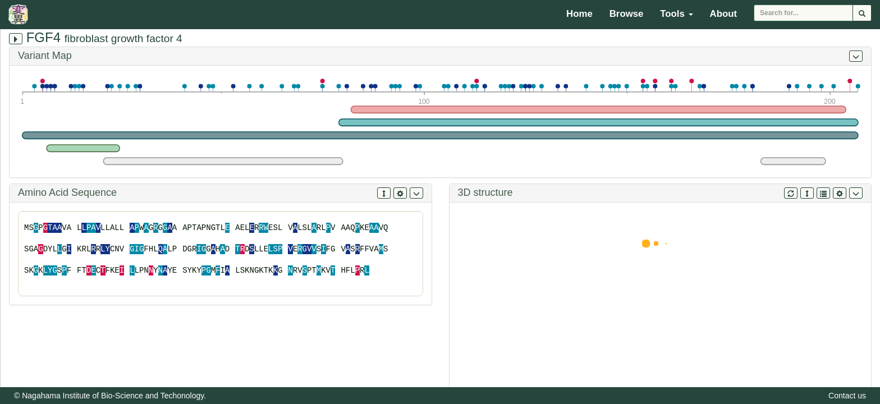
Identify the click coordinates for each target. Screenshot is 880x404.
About (723, 13)
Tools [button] (676, 13)
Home (579, 13)
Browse (626, 13)
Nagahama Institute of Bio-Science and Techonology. (114, 395)
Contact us (847, 395)
